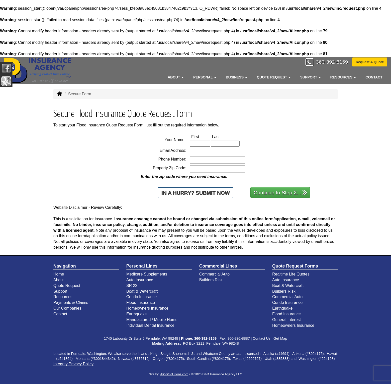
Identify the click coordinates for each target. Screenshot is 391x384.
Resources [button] (343, 77)
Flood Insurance (140, 302)
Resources (62, 297)
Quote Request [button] (274, 77)
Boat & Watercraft (142, 291)
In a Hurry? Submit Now (195, 193)
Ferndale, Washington (88, 354)
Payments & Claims (70, 302)
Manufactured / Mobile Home (152, 320)
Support (60, 291)
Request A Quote (370, 62)
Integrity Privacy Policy (73, 364)
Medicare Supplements (146, 274)
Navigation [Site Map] (64, 266)
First (200, 137)
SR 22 (131, 285)
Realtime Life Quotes (290, 274)
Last (221, 137)
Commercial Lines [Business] (218, 266)
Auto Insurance (139, 280)
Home (58, 274)
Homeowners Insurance (147, 308)
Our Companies (67, 308)
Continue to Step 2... (280, 192)
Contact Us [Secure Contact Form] (261, 338)
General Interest (286, 320)
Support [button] (310, 77)
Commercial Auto (214, 274)
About (58, 280)
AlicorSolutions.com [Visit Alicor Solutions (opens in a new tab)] (174, 374)
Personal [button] (204, 77)
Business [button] (236, 77)
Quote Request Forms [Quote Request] (295, 266)
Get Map (280, 338)
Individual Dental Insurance (150, 325)
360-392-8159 (330, 62)
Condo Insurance (141, 297)
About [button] (176, 77)
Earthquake (136, 314)
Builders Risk (210, 280)
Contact (374, 77)
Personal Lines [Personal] (142, 266)
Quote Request (66, 285)
